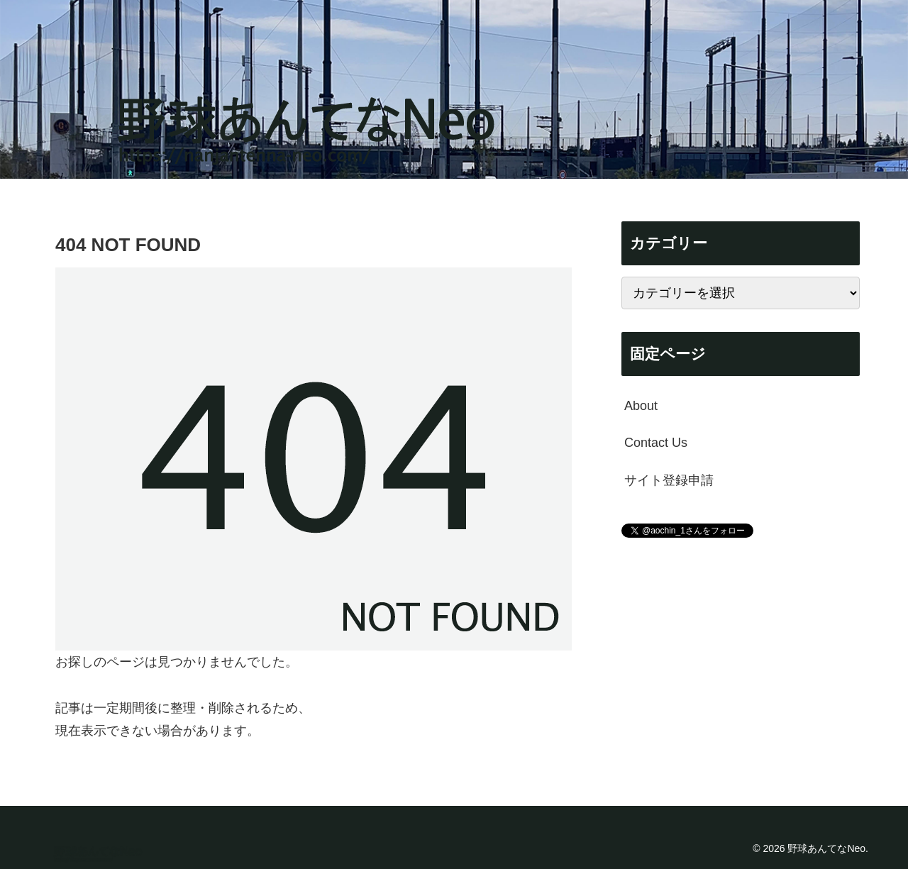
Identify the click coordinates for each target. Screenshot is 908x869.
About (641, 406)
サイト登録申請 (669, 480)
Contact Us (655, 443)
